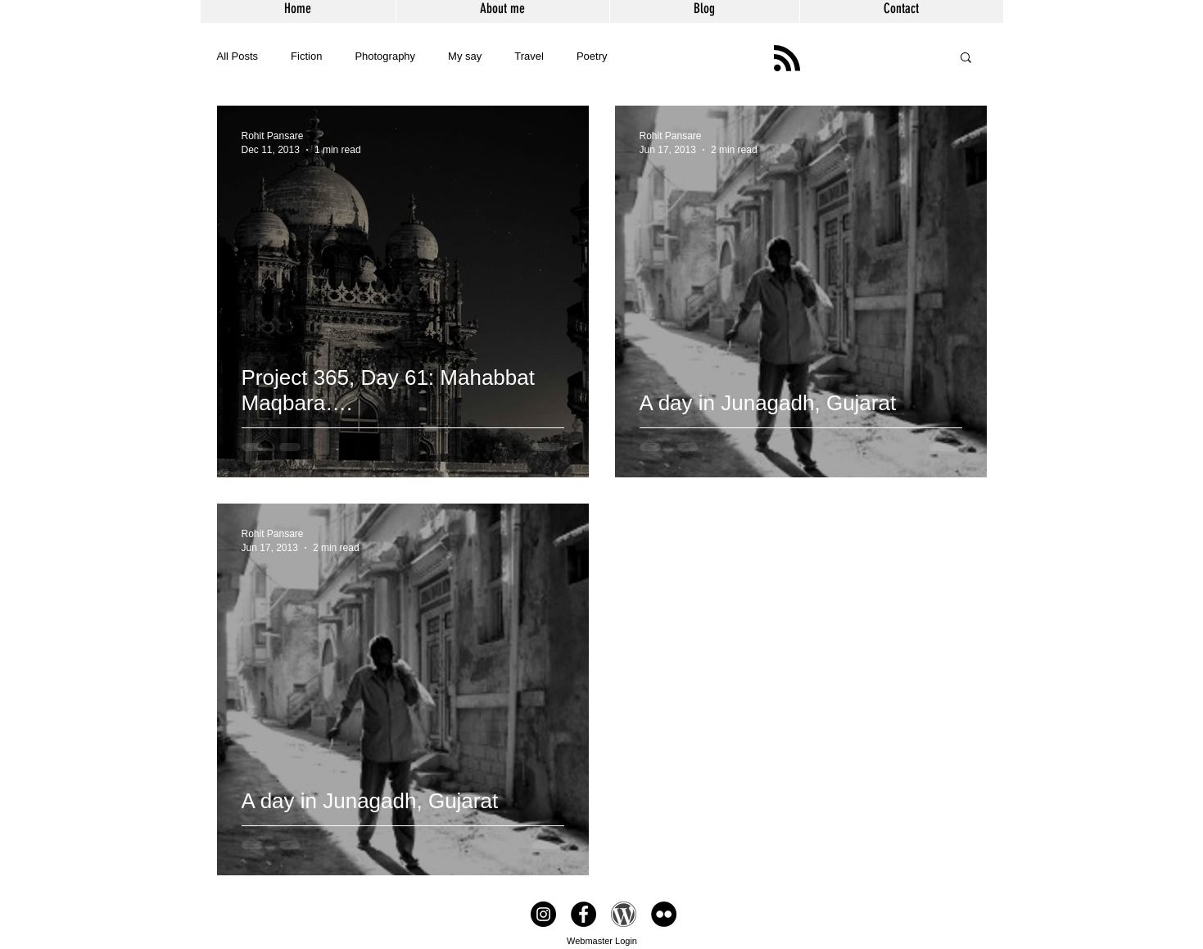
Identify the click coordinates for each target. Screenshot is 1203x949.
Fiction (306, 56)
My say (465, 56)
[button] (966, 58)
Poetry (592, 56)
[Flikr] (663, 914)
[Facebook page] (583, 914)
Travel (529, 56)
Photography (385, 56)
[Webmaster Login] (602, 941)
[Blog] (623, 914)
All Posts (238, 56)
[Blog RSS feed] (787, 59)
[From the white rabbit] (543, 914)
